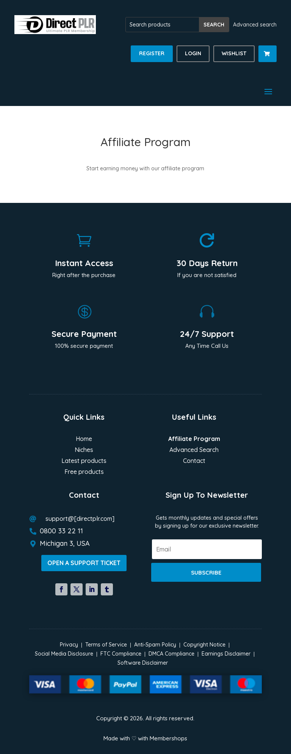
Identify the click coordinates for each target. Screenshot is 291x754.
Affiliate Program (194, 439)
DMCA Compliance (171, 653)
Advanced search (255, 24)
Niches (84, 450)
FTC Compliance (120, 653)
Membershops (168, 738)
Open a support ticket (83, 563)
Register (151, 53)
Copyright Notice (204, 644)
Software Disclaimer (142, 662)
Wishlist (234, 53)
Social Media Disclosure (64, 653)
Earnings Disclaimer (226, 653)
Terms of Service (106, 644)
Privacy (69, 644)
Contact (194, 461)
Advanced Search (194, 450)
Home (84, 439)
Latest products (83, 461)
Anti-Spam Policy (155, 644)
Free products (84, 472)
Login (193, 53)
